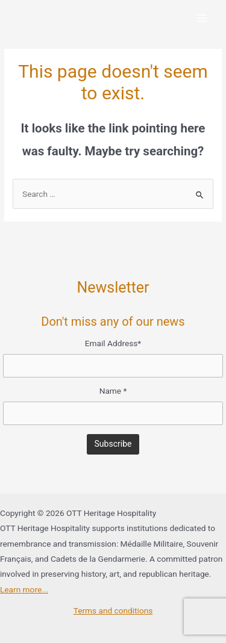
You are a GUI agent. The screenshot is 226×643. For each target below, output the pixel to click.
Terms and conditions (113, 610)
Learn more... (24, 589)
